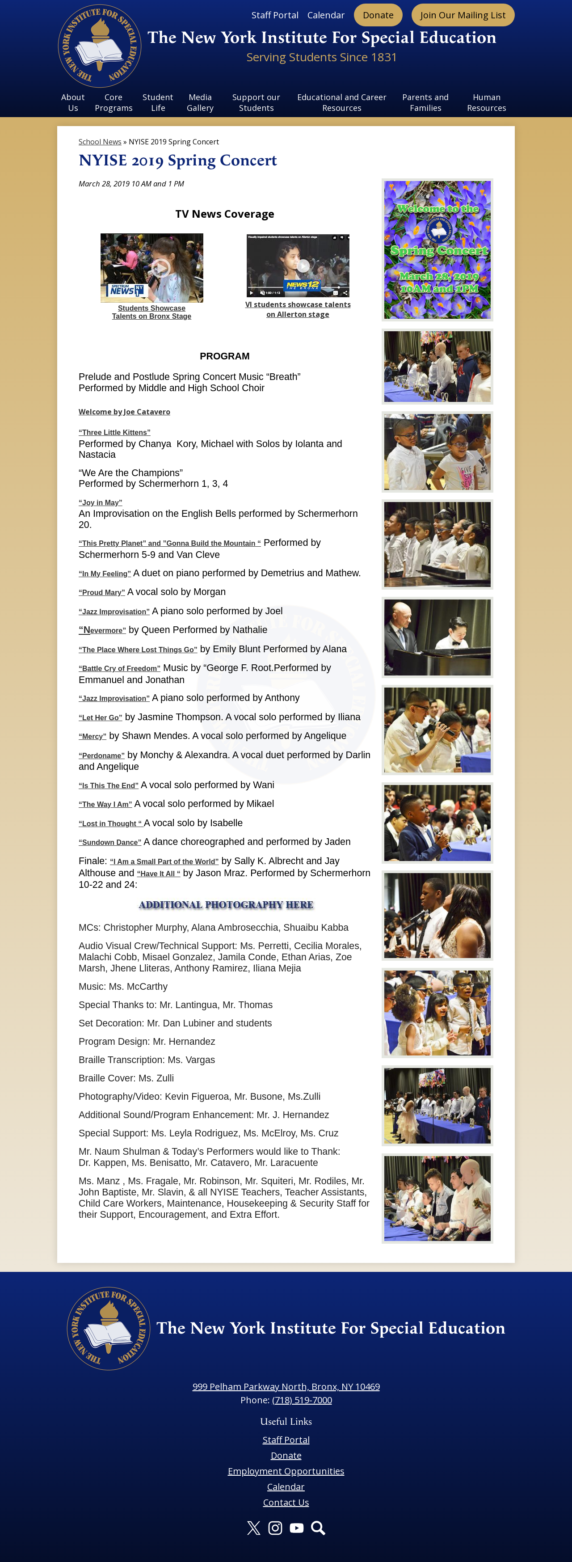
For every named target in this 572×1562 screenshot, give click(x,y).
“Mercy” (92, 736)
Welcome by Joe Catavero (124, 412)
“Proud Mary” (102, 592)
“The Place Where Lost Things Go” (138, 650)
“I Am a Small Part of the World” (164, 861)
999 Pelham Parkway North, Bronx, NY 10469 (286, 1386)
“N (84, 630)
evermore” (108, 630)
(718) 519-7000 (302, 1400)
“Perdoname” (102, 756)
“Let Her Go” (100, 718)
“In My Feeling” (105, 574)
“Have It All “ (158, 874)
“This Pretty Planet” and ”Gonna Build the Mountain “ (170, 543)
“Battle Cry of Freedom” (119, 668)
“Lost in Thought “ (111, 823)
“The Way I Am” (105, 804)
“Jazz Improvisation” (114, 612)
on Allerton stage (297, 314)
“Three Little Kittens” (115, 432)
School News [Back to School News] (100, 142)
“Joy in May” (100, 503)
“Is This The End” (109, 785)
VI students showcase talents (298, 304)
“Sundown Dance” (110, 842)
